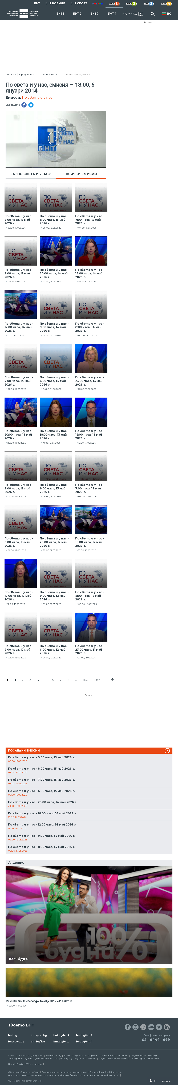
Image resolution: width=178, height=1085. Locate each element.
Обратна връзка (68, 1075)
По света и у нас (48, 74)
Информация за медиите (69, 1058)
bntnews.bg (16, 1041)
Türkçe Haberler (34, 1064)
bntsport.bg (39, 1035)
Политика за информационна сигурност (32, 1075)
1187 (97, 680)
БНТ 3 (94, 13)
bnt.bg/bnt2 (61, 1041)
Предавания (26, 74)
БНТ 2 (77, 13)
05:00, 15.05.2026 (17, 1005)
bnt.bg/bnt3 (84, 1035)
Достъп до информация (39, 1058)
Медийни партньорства (113, 1058)
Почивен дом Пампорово (144, 1058)
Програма (91, 1055)
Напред (152, 1055)
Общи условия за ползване (23, 1072)
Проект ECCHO (110, 1075)
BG (169, 13)
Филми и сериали (73, 1055)
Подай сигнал (138, 1055)
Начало (11, 74)
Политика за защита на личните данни (64, 1072)
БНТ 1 (60, 13)
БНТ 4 (112, 13)
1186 (85, 680)
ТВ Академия (15, 1058)
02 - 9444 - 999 (156, 1040)
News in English (16, 1064)
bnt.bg (12, 1035)
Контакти (121, 1055)
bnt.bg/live (38, 1041)
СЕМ (82, 1075)
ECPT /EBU (93, 1075)
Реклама (148, 22)
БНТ (37, 3)
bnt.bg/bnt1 (61, 1035)
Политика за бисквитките (106, 1072)
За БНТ (11, 1055)
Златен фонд (53, 1055)
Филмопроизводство (30, 1055)
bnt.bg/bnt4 (84, 1041)
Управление (106, 1055)
